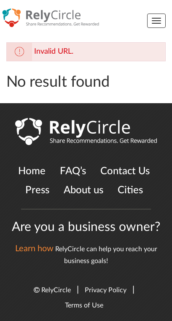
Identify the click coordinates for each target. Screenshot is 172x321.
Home (32, 171)
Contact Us (125, 171)
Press (37, 190)
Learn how (34, 248)
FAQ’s (73, 171)
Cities (130, 190)
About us (83, 190)
